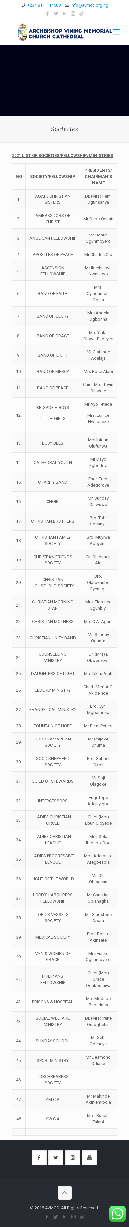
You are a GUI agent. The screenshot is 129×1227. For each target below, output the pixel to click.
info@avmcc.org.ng (89, 5)
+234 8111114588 (44, 5)
